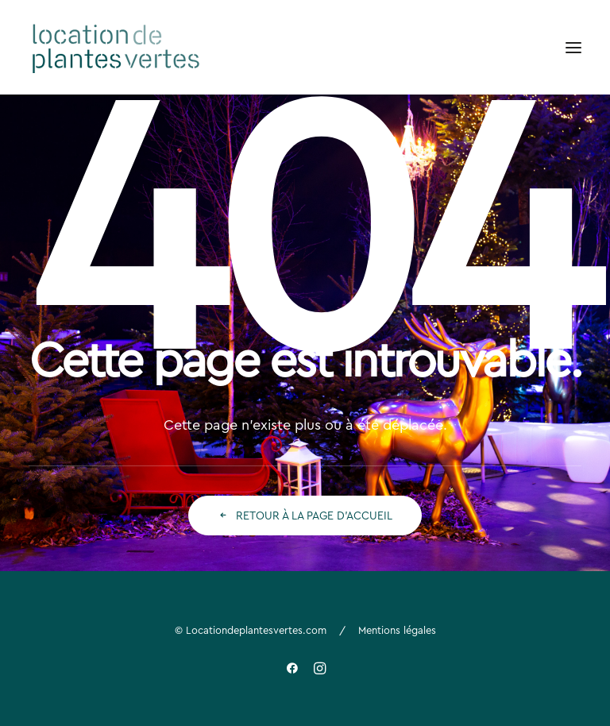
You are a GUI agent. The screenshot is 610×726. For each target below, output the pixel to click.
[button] (573, 47)
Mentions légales (397, 630)
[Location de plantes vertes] (117, 47)
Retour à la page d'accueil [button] (305, 515)
